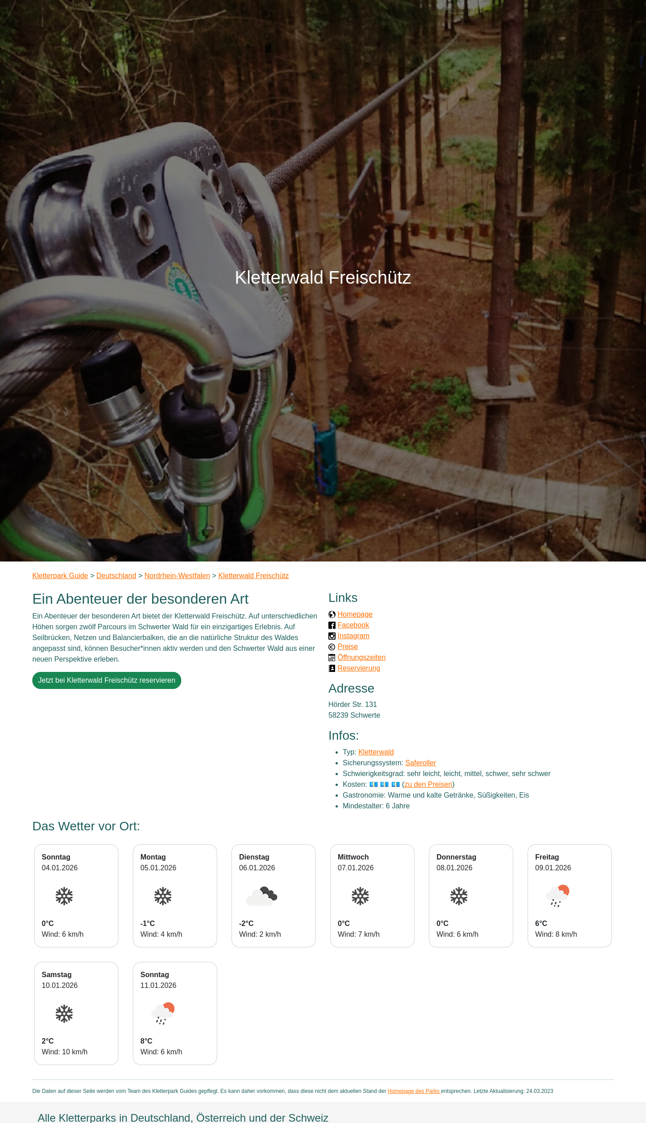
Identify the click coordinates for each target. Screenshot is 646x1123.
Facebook (353, 625)
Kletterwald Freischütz (253, 575)
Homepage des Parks (414, 1091)
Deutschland (116, 575)
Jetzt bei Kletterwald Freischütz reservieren (106, 680)
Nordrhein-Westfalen (177, 575)
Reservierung (358, 668)
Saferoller (421, 763)
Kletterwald (376, 752)
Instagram (353, 636)
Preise (347, 646)
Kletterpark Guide (60, 575)
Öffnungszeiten (361, 657)
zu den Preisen (428, 784)
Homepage (354, 614)
